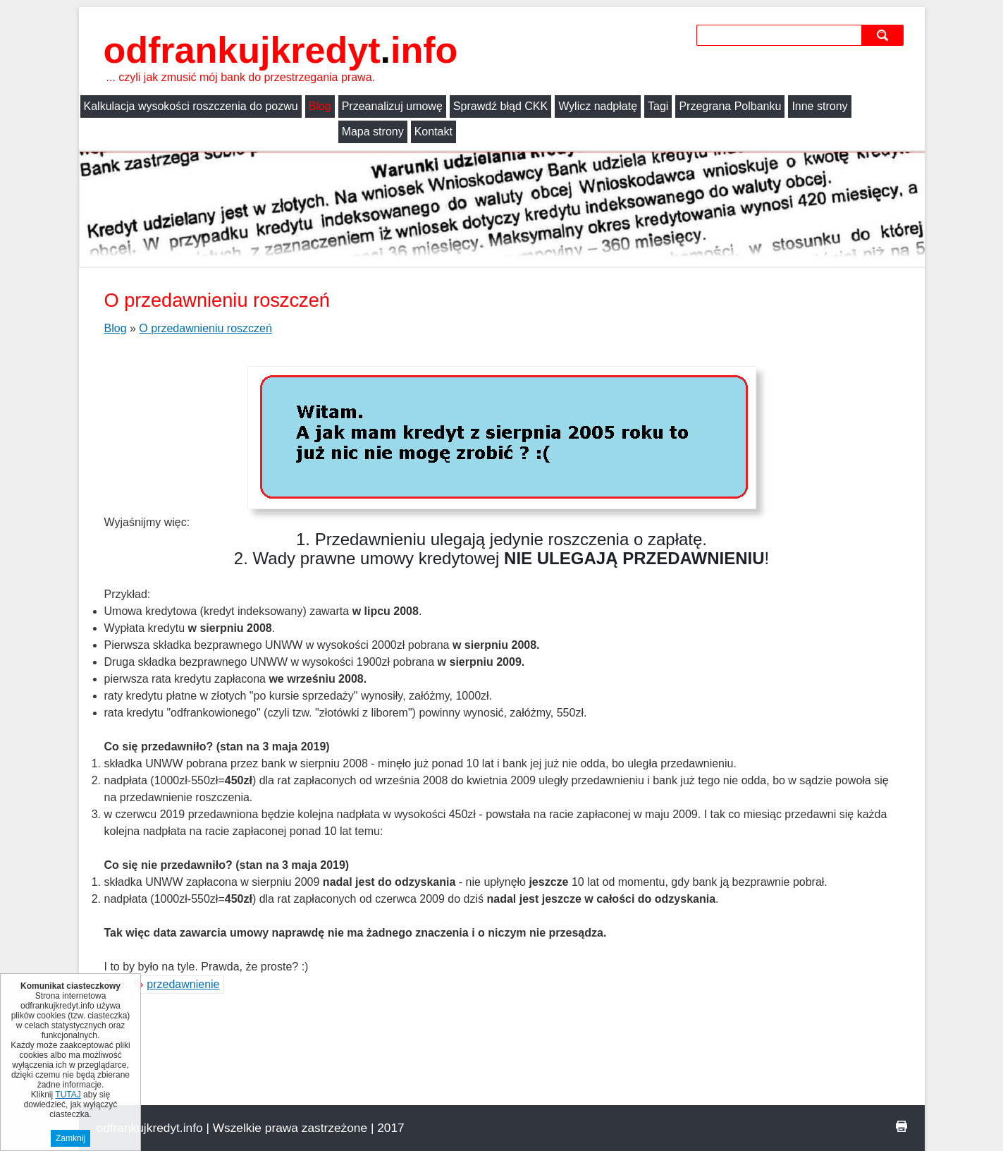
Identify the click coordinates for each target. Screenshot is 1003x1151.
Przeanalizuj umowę (392, 106)
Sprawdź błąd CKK (500, 106)
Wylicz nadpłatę (597, 106)
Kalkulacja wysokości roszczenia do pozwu (191, 106)
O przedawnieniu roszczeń (205, 328)
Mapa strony (115, 132)
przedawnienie (183, 984)
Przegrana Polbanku (730, 106)
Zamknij (70, 1138)
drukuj (901, 1126)
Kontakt (175, 132)
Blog (320, 106)
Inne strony (819, 106)
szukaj (884, 35)
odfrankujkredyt (281, 50)
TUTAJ (67, 1095)
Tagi (658, 106)
